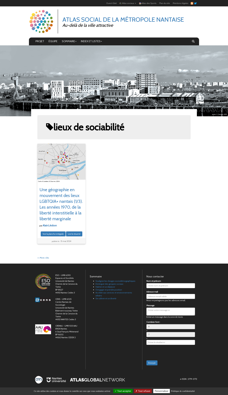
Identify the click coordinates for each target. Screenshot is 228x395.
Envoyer (152, 363)
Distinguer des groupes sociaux (109, 284)
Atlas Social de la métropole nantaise (123, 19)
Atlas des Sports (147, 3)
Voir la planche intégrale (53, 234)
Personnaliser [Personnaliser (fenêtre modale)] (161, 391)
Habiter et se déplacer (105, 287)
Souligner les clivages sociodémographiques (115, 281)
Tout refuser (143, 391)
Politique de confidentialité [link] (183, 391)
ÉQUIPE (53, 41)
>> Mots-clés (43, 257)
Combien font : (153, 322)
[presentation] (168, 352)
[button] (193, 41)
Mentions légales (180, 3)
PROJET (39, 41)
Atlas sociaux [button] (128, 3)
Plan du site (164, 3)
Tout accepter (123, 391)
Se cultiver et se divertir (106, 298)
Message (150, 305)
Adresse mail (152, 291)
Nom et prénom (153, 281)
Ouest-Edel (111, 3)
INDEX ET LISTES (91, 41)
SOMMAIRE (69, 41)
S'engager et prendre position (109, 289)
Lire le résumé (74, 234)
